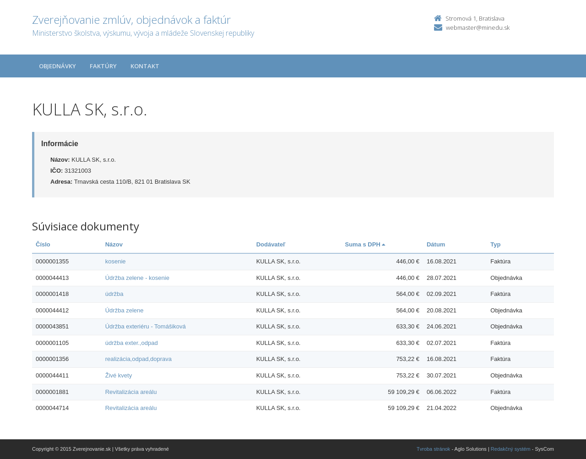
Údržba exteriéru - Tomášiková (145, 326)
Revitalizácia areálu (131, 391)
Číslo (43, 244)
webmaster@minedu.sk (478, 27)
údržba (114, 293)
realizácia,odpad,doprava (138, 358)
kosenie (115, 261)
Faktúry (103, 66)
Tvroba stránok (433, 449)
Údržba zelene (124, 310)
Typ (495, 244)
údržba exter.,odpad (131, 342)
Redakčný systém (511, 449)
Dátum (436, 244)
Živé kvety (118, 375)
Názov (114, 244)
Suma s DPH (365, 244)
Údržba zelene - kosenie (137, 277)
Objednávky (57, 66)
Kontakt (144, 66)
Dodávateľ (271, 244)
